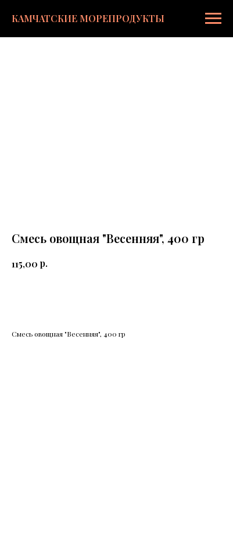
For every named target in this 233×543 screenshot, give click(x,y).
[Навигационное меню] (213, 18)
